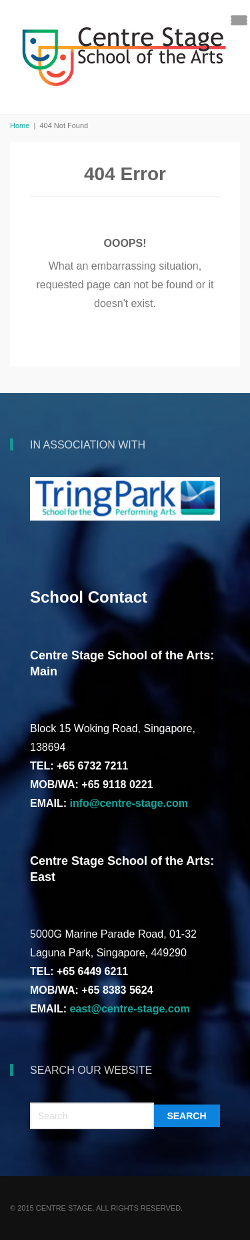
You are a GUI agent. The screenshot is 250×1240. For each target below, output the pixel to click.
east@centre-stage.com (130, 1008)
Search (186, 1116)
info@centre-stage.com (129, 803)
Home (19, 125)
